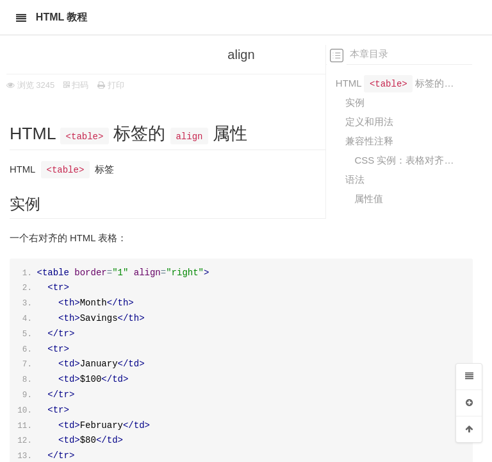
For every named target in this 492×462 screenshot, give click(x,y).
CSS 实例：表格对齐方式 (404, 160)
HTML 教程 (62, 17)
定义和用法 (369, 121)
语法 (355, 179)
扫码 (76, 85)
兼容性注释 (369, 140)
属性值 (368, 198)
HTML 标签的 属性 (395, 82)
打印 (110, 85)
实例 (355, 102)
